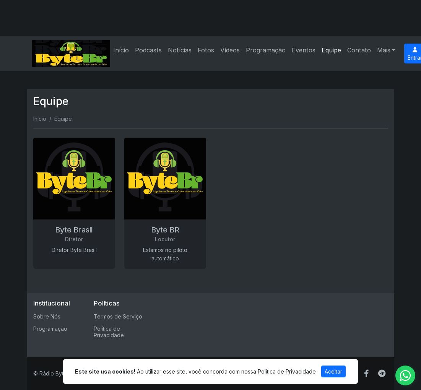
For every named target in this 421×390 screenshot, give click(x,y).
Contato (359, 50)
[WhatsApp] (405, 375)
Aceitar (333, 371)
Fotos (206, 50)
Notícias (180, 50)
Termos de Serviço (118, 316)
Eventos (303, 50)
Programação (266, 50)
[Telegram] (381, 373)
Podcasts (148, 50)
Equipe (331, 50)
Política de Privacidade (109, 331)
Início (121, 50)
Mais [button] (383, 50)
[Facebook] (366, 373)
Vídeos (230, 50)
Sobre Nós (46, 316)
